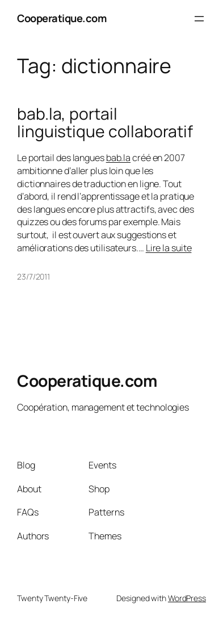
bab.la (118, 157)
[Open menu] (199, 19)
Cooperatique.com (61, 18)
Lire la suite (169, 248)
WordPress (187, 598)
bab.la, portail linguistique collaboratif (105, 123)
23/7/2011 (33, 276)
